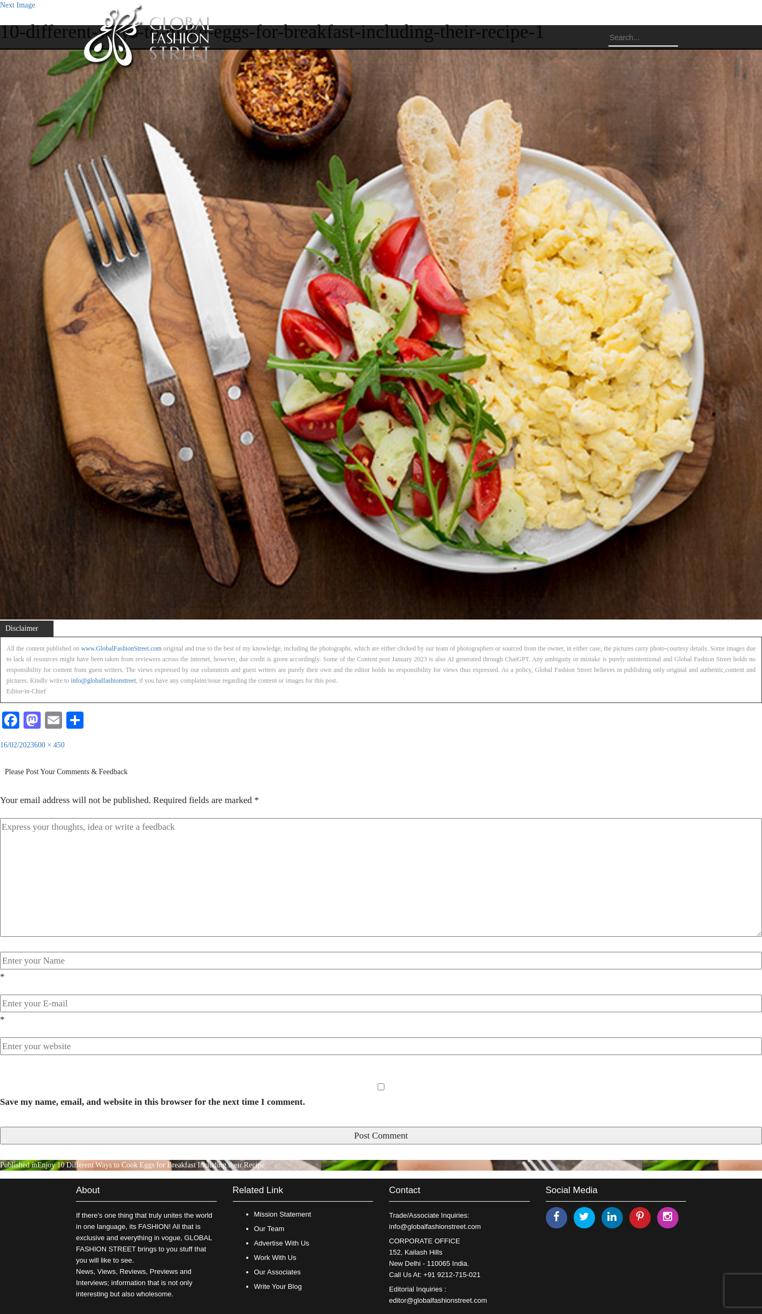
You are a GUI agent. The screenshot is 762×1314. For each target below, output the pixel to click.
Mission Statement (282, 1214)
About (88, 1190)
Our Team (269, 1229)
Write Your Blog (278, 1286)
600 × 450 (49, 745)
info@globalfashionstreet (103, 680)
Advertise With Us (281, 1243)
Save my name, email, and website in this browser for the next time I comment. (152, 1102)
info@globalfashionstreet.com (435, 1227)
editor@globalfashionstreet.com (438, 1300)
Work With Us (275, 1258)
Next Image (17, 5)
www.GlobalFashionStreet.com (121, 648)
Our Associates (277, 1272)
